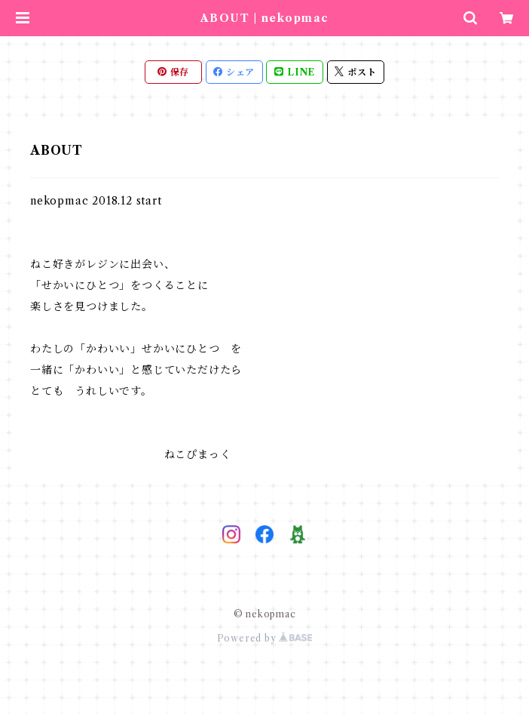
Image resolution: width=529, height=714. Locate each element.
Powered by (265, 638)
